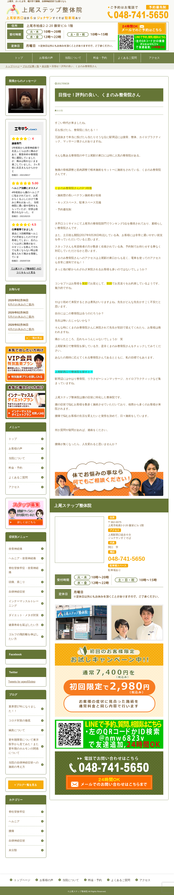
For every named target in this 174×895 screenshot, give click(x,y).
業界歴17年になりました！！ (22, 708)
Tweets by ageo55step (21, 681)
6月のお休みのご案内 (21, 304)
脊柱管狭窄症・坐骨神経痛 (23, 570)
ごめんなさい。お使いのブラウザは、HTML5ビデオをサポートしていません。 (26, 100)
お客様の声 (46, 57)
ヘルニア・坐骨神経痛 (21, 558)
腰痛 (11, 830)
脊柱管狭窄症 (16, 811)
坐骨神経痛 (15, 548)
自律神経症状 (16, 591)
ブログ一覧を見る (26, 784)
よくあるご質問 (127, 57)
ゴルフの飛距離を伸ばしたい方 (23, 636)
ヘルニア (13, 821)
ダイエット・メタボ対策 (23, 615)
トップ (19, 57)
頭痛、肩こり (16, 581)
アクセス (154, 57)
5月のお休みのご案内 (21, 316)
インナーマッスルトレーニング (23, 603)
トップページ (22, 879)
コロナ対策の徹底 (19, 720)
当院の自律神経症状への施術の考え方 (23, 764)
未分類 (60, 110)
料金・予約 (100, 57)
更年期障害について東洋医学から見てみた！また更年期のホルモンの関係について (23, 746)
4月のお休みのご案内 (21, 329)
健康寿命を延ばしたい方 (23, 624)
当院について (73, 57)
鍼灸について (16, 730)
